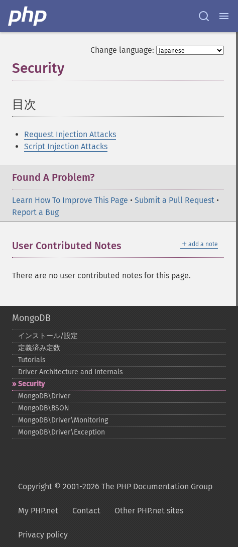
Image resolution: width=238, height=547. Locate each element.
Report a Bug (35, 212)
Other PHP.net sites (148, 510)
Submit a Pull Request (174, 200)
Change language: (122, 50)
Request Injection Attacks (70, 134)
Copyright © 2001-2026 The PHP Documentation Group (115, 486)
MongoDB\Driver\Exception (61, 432)
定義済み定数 (39, 348)
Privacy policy (43, 534)
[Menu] (224, 16)
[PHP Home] (28, 16)
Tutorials (32, 360)
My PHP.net (38, 510)
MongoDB (31, 317)
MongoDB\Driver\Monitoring (63, 420)
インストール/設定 (48, 336)
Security (31, 384)
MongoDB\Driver (44, 396)
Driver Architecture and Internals (70, 372)
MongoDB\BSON (43, 408)
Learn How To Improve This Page (70, 200)
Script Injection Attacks (65, 146)
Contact (86, 510)
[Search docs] (204, 16)
